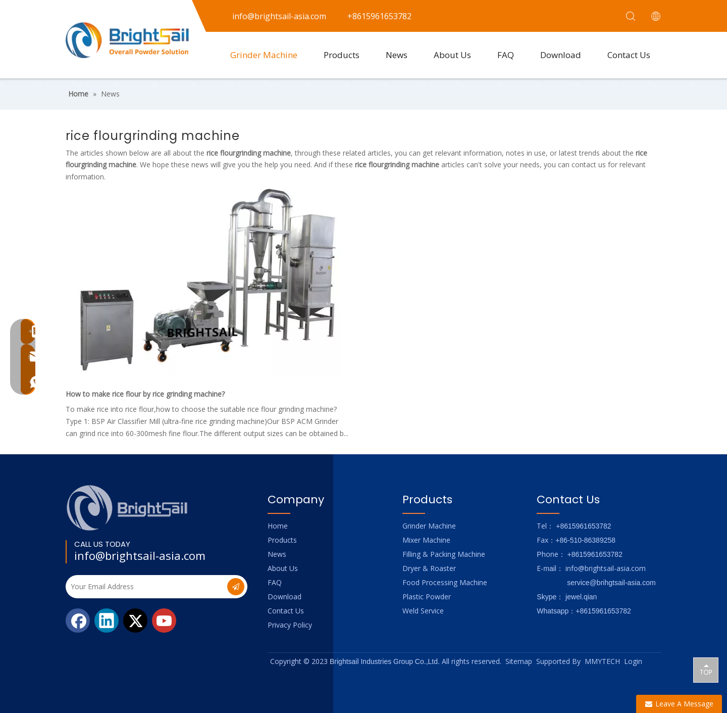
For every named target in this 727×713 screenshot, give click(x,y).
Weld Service (423, 610)
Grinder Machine (263, 55)
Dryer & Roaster (429, 568)
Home (278, 526)
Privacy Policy (290, 625)
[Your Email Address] (145, 586)
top (706, 669)
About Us (452, 55)
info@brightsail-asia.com (139, 555)
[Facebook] (78, 620)
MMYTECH (602, 661)
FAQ (505, 55)
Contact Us (628, 55)
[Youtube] (164, 620)
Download (560, 55)
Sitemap (518, 661)
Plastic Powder (426, 596)
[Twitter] (135, 620)
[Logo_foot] (127, 508)
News (396, 55)
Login (633, 661)
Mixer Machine (426, 540)
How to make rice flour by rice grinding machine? (145, 394)
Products (341, 55)
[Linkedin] (106, 620)
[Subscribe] (235, 586)
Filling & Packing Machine (443, 554)
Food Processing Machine (444, 582)
